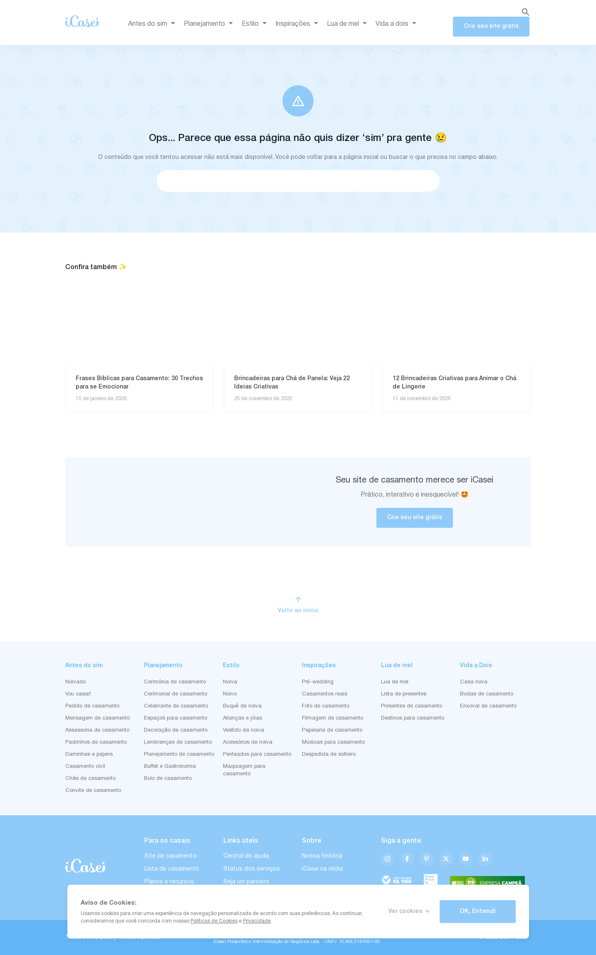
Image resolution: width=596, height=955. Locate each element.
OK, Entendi (478, 911)
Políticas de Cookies (213, 921)
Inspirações (298, 24)
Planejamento (210, 24)
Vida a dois (397, 24)
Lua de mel (348, 24)
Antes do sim (153, 24)
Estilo (256, 24)
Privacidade (257, 921)
